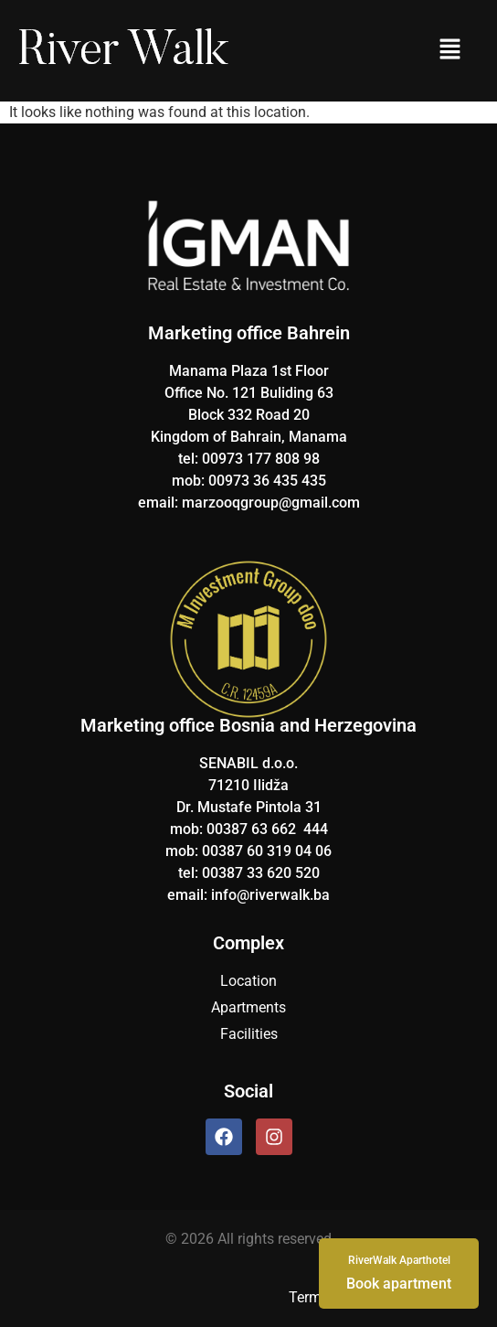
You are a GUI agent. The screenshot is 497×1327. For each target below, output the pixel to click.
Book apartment (398, 1272)
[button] (449, 50)
